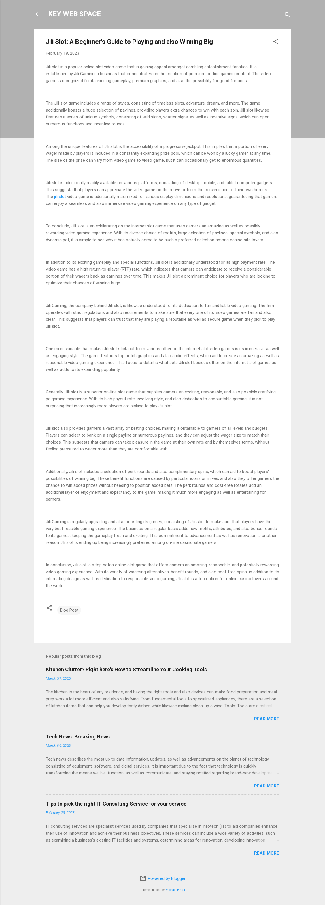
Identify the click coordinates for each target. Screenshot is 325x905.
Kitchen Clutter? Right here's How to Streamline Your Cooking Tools (126, 669)
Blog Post (69, 610)
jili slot (60, 196)
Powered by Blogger (163, 878)
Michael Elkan (175, 890)
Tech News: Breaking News (78, 737)
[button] (275, 42)
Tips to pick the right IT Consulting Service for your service (116, 804)
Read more (266, 718)
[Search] (287, 15)
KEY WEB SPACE (74, 14)
